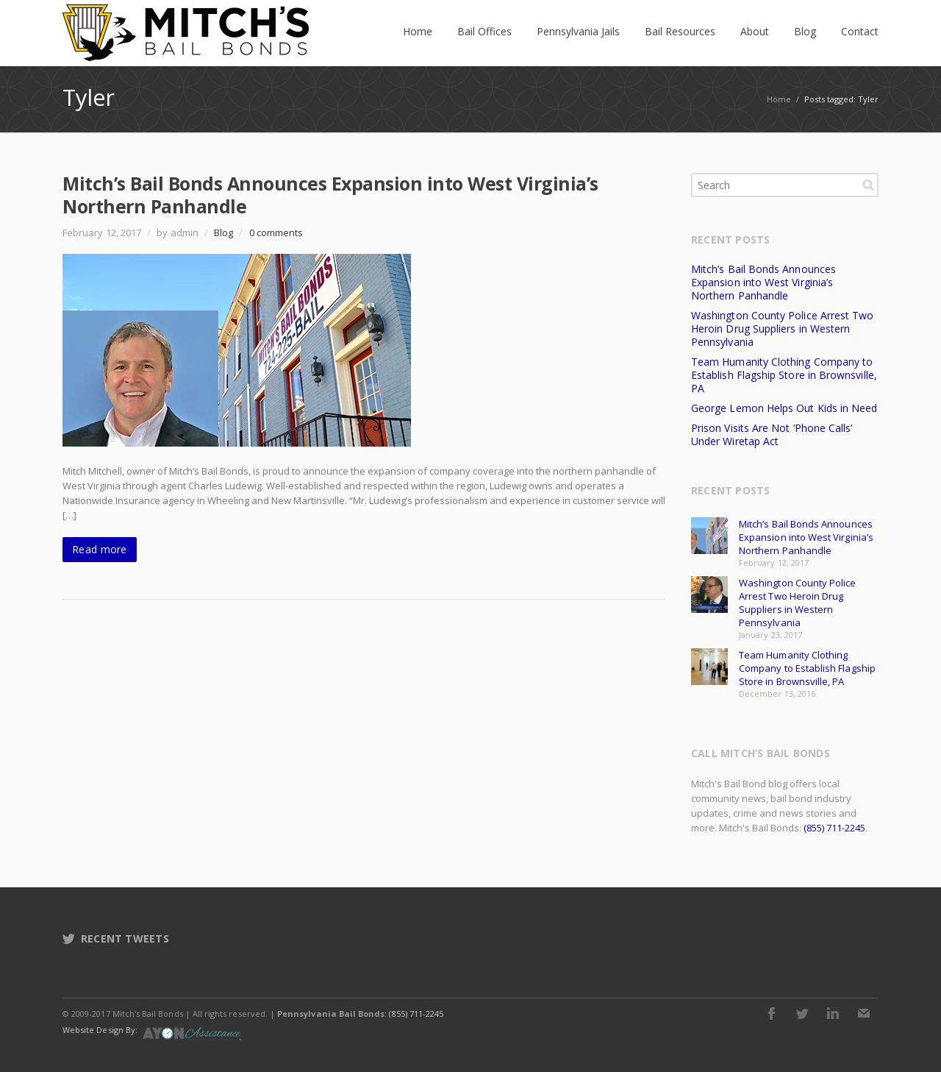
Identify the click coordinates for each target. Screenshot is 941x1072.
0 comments (276, 232)
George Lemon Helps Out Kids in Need (784, 408)
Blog (223, 232)
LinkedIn (833, 1013)
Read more (99, 549)
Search (868, 185)
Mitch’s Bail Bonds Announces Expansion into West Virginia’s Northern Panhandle (330, 195)
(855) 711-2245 (834, 827)
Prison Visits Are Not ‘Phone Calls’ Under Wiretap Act (771, 434)
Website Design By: (99, 1029)
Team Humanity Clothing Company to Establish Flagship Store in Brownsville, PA (784, 375)
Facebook (771, 1013)
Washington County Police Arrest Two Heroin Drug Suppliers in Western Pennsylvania (782, 328)
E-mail (864, 1013)
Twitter (802, 1013)
